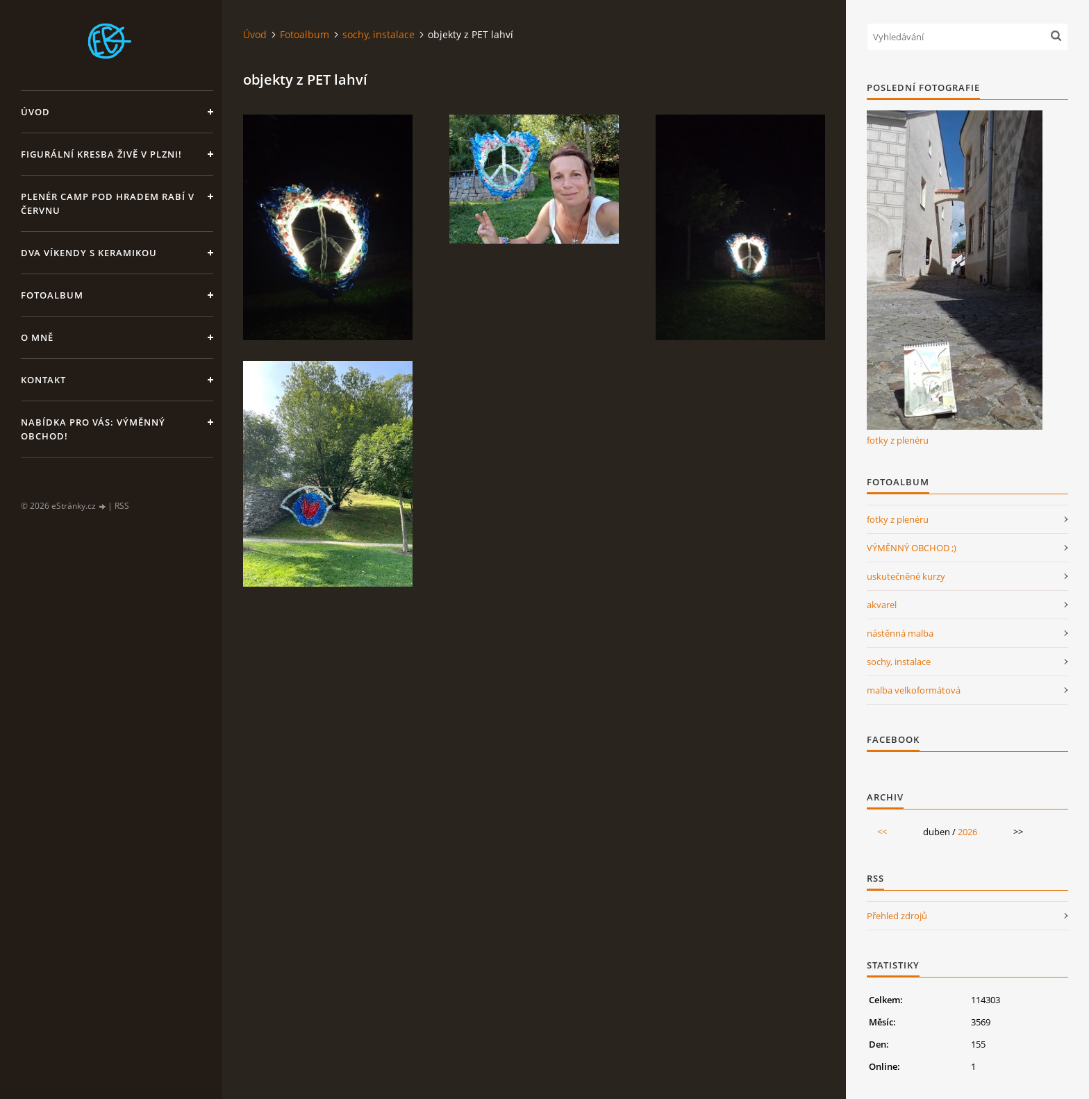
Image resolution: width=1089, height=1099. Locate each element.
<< (882, 831)
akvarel (882, 604)
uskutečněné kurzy (906, 576)
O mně (37, 337)
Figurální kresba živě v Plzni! (101, 154)
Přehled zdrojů (897, 915)
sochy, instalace (378, 34)
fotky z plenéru (898, 440)
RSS (122, 506)
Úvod (35, 112)
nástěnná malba (900, 633)
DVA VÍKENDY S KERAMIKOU (89, 252)
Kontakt (43, 380)
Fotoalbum (52, 295)
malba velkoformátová (914, 690)
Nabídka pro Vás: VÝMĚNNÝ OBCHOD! (93, 429)
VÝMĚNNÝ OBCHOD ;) (911, 548)
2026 (967, 831)
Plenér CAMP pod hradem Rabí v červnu (107, 203)
